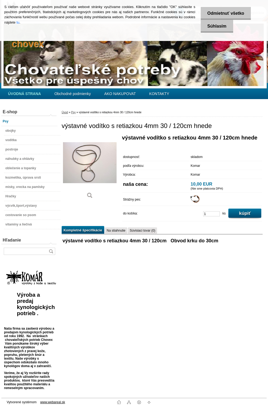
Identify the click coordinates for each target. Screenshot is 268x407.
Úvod (65, 112)
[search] (51, 251)
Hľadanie (12, 240)
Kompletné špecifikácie (83, 230)
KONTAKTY (159, 94)
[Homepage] (24, 93)
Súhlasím (216, 26)
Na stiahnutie (116, 230)
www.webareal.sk (52, 402)
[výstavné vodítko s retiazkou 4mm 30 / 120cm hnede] (90, 168)
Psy (73, 112)
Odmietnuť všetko (225, 13)
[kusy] (211, 213)
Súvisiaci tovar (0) (142, 230)
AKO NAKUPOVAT (120, 94)
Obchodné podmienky (72, 94)
